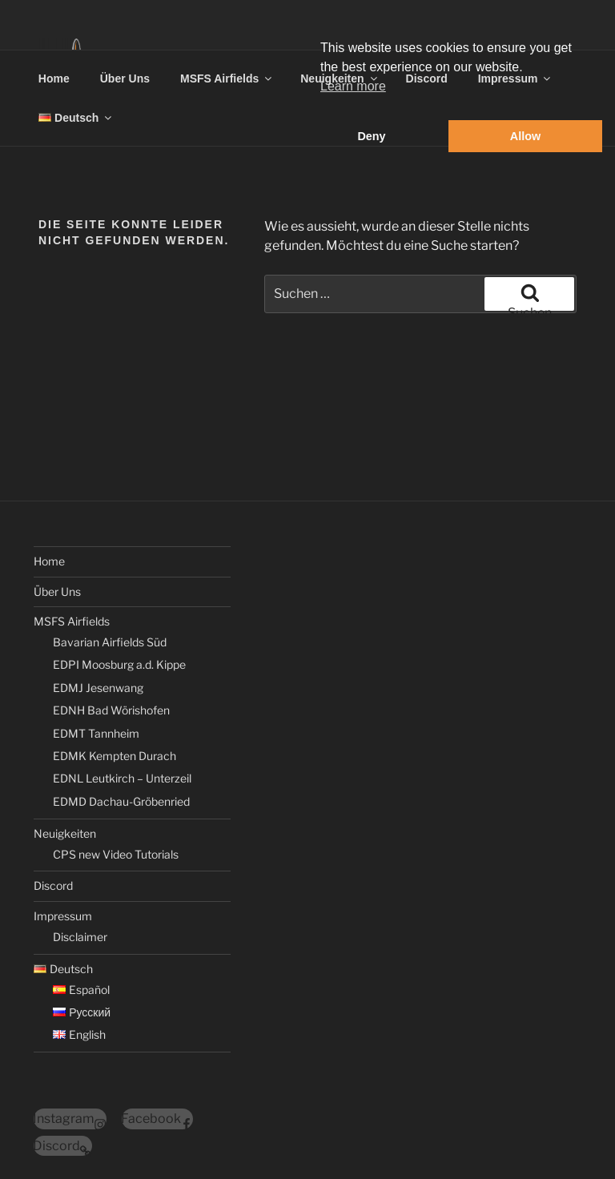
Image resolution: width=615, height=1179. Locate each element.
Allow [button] (525, 136)
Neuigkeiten (65, 833)
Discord (53, 885)
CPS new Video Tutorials (116, 854)
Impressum (63, 916)
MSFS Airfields (227, 78)
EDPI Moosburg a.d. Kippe (119, 664)
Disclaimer (80, 937)
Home (54, 78)
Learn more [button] (353, 86)
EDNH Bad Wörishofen (111, 710)
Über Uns (125, 78)
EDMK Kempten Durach (114, 756)
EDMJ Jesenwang (98, 687)
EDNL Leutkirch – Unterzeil (122, 778)
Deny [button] (371, 136)
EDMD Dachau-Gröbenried (121, 801)
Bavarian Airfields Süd (110, 642)
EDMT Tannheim (96, 733)
